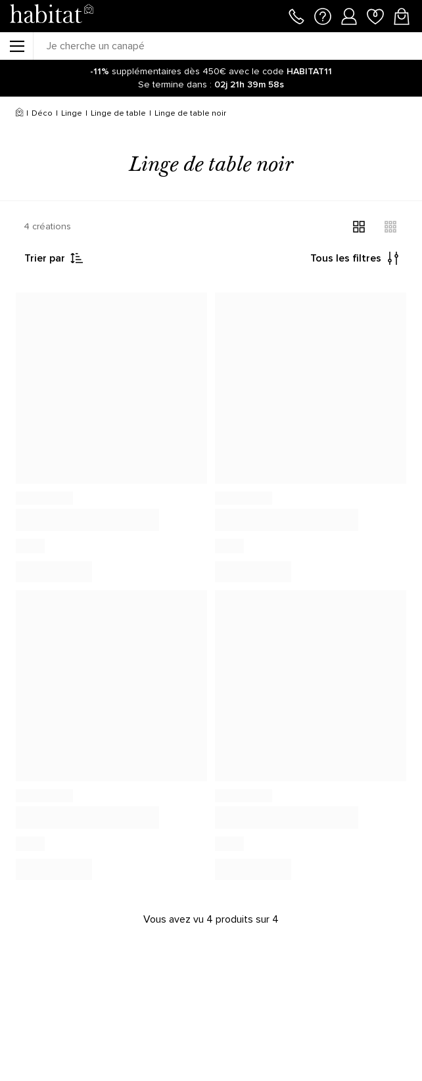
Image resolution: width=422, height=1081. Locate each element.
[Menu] (16, 46)
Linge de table (118, 113)
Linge (71, 113)
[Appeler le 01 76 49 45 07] (296, 15)
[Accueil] (19, 113)
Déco (42, 113)
